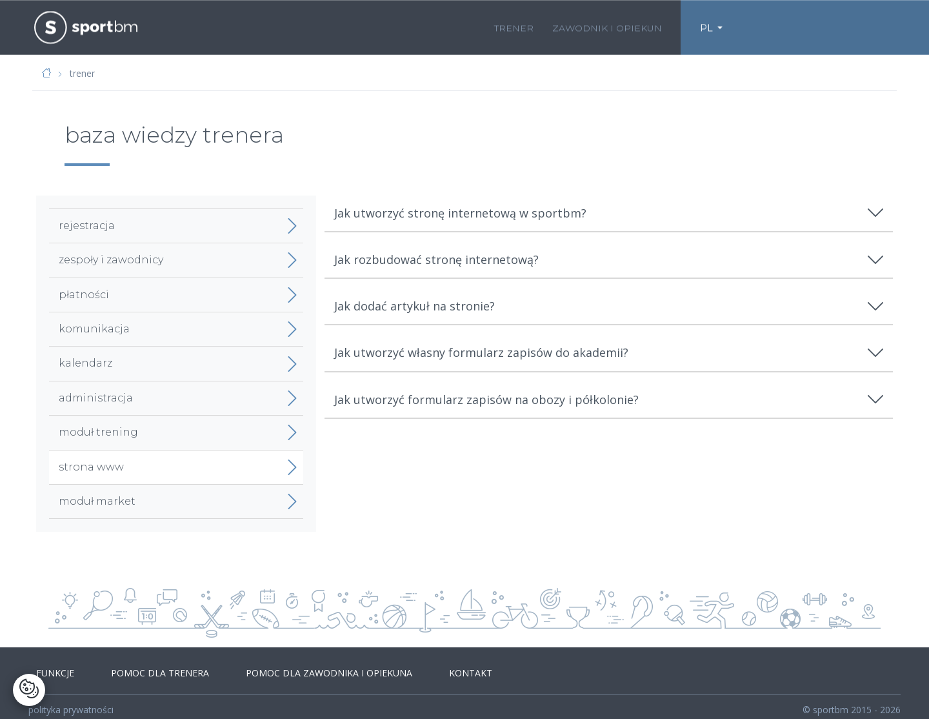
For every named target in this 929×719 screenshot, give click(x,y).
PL (706, 26)
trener (514, 26)
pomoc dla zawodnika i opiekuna (306, 668)
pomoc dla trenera (146, 668)
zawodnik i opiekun (607, 26)
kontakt (439, 668)
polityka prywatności (71, 700)
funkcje (51, 668)
